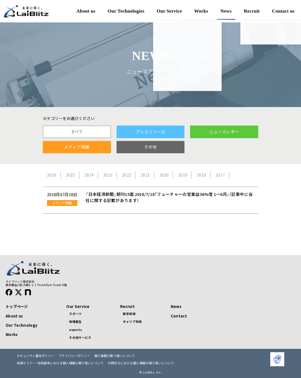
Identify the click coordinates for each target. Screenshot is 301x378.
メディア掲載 (76, 147)
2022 (126, 175)
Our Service (77, 306)
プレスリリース (150, 132)
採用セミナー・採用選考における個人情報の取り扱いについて (60, 363)
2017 (220, 175)
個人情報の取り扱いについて (114, 355)
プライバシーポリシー (74, 355)
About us (14, 316)
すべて (77, 132)
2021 (145, 175)
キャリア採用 (132, 321)
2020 (164, 175)
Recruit (127, 306)
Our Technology (21, 325)
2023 (107, 175)
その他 (150, 147)
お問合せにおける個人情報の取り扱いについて (141, 363)
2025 (70, 175)
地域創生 (75, 321)
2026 (51, 175)
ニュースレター (224, 132)
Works (12, 334)
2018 (201, 175)
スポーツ (75, 314)
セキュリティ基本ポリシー (35, 355)
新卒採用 (129, 314)
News (176, 306)
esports (75, 330)
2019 (182, 175)
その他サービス (80, 337)
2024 (89, 175)
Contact (179, 316)
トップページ (17, 306)
